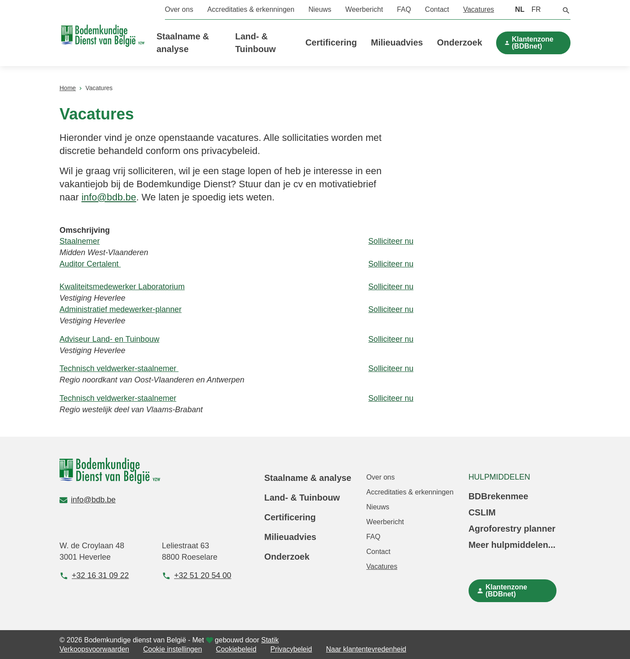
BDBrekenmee (498, 496)
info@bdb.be (108, 197)
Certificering (331, 42)
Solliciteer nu (390, 241)
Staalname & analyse (307, 478)
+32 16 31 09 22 (94, 575)
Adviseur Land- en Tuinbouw (109, 339)
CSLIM (482, 512)
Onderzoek (459, 42)
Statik (270, 640)
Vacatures (478, 9)
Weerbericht (364, 9)
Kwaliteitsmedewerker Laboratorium (122, 286)
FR (536, 9)
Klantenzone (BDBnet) (532, 42)
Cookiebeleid (236, 649)
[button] (566, 10)
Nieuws (319, 9)
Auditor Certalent (90, 263)
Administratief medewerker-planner (121, 309)
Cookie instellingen (172, 649)
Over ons (179, 9)
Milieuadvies (397, 42)
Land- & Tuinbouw (302, 497)
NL (519, 9)
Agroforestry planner (512, 528)
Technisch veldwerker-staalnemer (119, 368)
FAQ (404, 9)
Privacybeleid (291, 649)
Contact (437, 9)
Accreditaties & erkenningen (250, 9)
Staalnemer (80, 241)
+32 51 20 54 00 (196, 575)
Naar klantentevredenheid (366, 649)
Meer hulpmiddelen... (512, 545)
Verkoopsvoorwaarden (94, 649)
